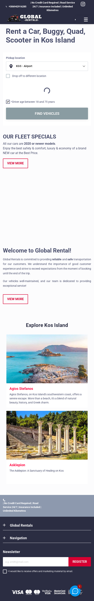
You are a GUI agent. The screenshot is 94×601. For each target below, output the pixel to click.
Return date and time (16, 92)
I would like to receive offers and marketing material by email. (41, 571)
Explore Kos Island (47, 325)
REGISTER (80, 562)
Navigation (18, 538)
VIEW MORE (15, 163)
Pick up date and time (16, 83)
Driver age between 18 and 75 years (33, 101)
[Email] (36, 561)
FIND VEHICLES (47, 113)
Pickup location (15, 57)
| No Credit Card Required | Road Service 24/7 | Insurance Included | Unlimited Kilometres (40, 6)
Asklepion (17, 465)
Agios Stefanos (21, 389)
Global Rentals (21, 525)
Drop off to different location (29, 76)
